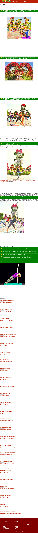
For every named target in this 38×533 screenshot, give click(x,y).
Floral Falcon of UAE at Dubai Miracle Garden (7, 463)
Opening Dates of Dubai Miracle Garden (6, 481)
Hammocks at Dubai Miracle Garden (5, 345)
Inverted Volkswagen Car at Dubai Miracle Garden (7, 436)
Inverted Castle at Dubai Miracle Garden (6, 443)
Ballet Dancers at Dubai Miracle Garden (6, 302)
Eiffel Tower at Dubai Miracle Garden (5, 429)
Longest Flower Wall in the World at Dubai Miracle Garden (8, 325)
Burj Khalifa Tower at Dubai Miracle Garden (6, 422)
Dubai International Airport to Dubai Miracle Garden (7, 511)
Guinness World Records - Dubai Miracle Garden (7, 327)
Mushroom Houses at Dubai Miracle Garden (6, 420)
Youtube (28, 525)
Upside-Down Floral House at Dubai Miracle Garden (7, 452)
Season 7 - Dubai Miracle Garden (5, 352)
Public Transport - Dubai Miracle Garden (6, 361)
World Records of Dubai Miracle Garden (6, 316)
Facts (16, 1)
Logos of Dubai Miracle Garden (5, 506)
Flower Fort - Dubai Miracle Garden (5, 354)
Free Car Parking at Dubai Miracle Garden (6, 311)
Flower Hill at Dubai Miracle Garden (5, 375)
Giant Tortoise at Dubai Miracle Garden (6, 404)
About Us (16, 527)
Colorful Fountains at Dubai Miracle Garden (6, 384)
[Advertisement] (19, 46)
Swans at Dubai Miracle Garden (5, 393)
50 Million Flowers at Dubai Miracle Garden (6, 497)
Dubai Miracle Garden (6, 528)
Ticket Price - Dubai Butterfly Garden (5, 468)
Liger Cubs (4, 527)
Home (13, 1)
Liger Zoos (4, 526)
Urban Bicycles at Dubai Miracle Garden (6, 413)
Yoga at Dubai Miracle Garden (4, 318)
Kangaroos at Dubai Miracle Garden (5, 377)
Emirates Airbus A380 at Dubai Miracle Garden (7, 386)
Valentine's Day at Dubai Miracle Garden (6, 363)
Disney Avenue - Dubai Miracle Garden (6, 359)
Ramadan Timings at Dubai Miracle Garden (6, 477)
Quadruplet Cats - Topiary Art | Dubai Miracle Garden (8, 334)
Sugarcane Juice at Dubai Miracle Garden (6, 479)
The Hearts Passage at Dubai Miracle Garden (7, 409)
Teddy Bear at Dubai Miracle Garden (5, 402)
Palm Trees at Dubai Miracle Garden (5, 388)
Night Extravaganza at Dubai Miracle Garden (6, 320)
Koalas (4, 525)
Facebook (28, 524)
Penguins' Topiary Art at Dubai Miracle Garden (7, 488)
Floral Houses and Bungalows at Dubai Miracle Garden (8, 447)
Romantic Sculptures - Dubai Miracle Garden (6, 350)
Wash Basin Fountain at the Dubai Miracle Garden (7, 336)
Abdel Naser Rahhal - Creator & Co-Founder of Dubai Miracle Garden (10, 513)
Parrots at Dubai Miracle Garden (5, 379)
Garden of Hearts (2, 504)
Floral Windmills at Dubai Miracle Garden (6, 454)
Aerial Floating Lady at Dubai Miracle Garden (7, 300)
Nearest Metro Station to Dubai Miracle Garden (7, 309)
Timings (24, 1)
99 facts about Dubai (3, 515)
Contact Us (16, 526)
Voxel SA (16, 528)
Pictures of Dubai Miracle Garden (5, 502)
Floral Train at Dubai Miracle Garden (5, 445)
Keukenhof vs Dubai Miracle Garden (5, 495)
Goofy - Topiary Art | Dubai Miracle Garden (6, 343)
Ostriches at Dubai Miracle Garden (5, 368)
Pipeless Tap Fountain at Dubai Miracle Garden (7, 472)
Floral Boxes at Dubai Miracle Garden (5, 427)
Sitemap (16, 525)
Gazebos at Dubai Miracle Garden (5, 370)
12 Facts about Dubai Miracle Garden (5, 395)
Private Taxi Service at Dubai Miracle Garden (6, 329)
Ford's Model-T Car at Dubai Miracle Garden (6, 456)
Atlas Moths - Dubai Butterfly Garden (5, 470)
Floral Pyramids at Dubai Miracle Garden (6, 411)
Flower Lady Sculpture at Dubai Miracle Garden (7, 438)
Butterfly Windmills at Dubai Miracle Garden (6, 418)
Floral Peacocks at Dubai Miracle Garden (6, 461)
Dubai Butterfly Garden (3, 486)
